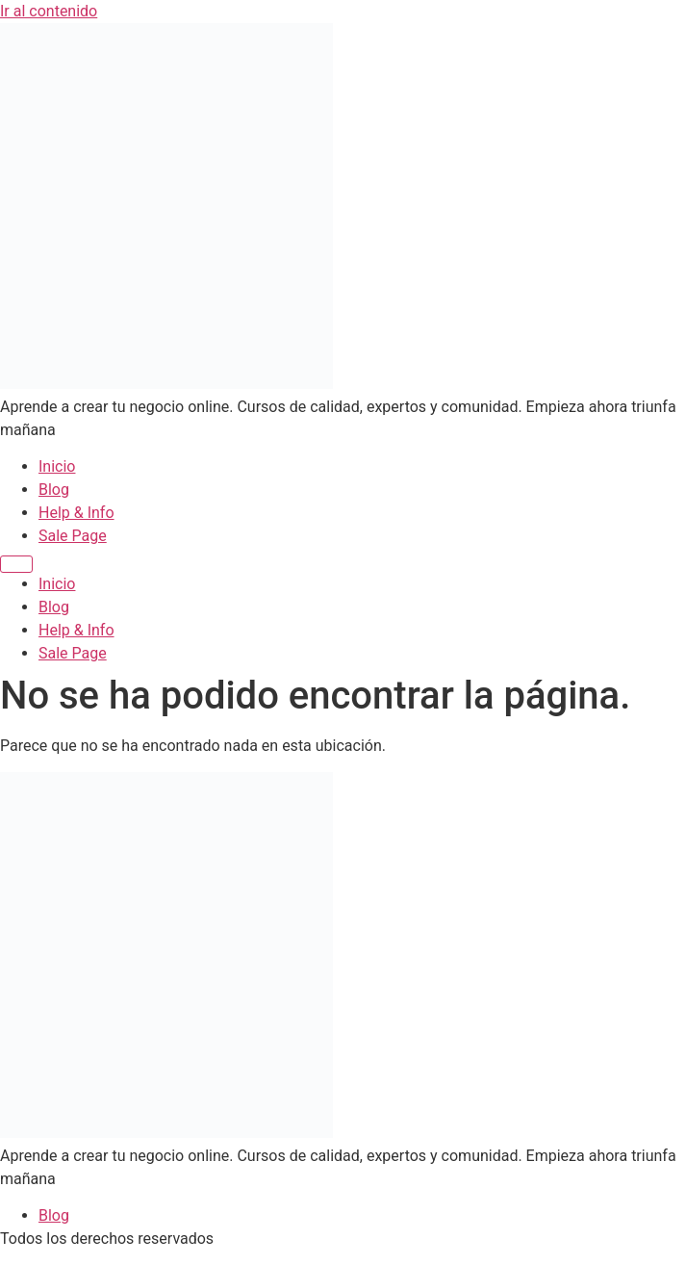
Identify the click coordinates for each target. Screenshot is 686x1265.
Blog (53, 489)
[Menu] (16, 564)
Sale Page (72, 536)
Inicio (56, 466)
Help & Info (76, 512)
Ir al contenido (48, 11)
